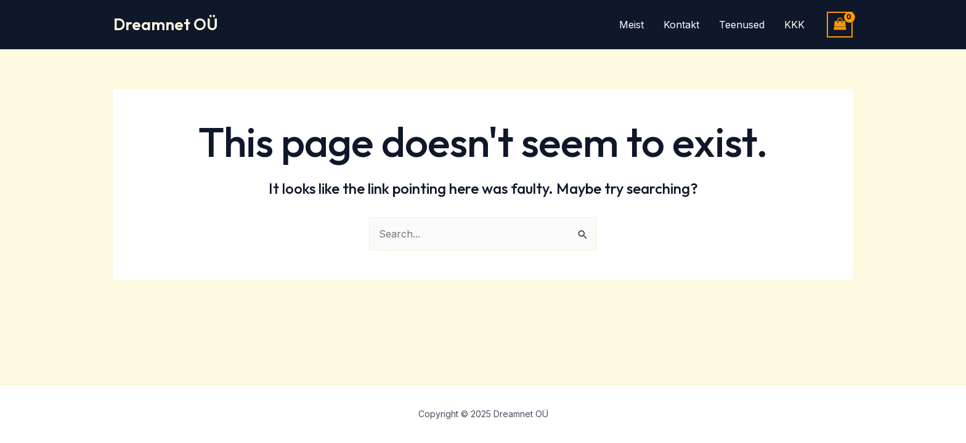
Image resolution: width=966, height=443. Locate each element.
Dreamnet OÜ (165, 24)
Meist (631, 24)
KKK (794, 24)
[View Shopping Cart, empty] (840, 24)
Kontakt (681, 24)
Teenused (742, 24)
